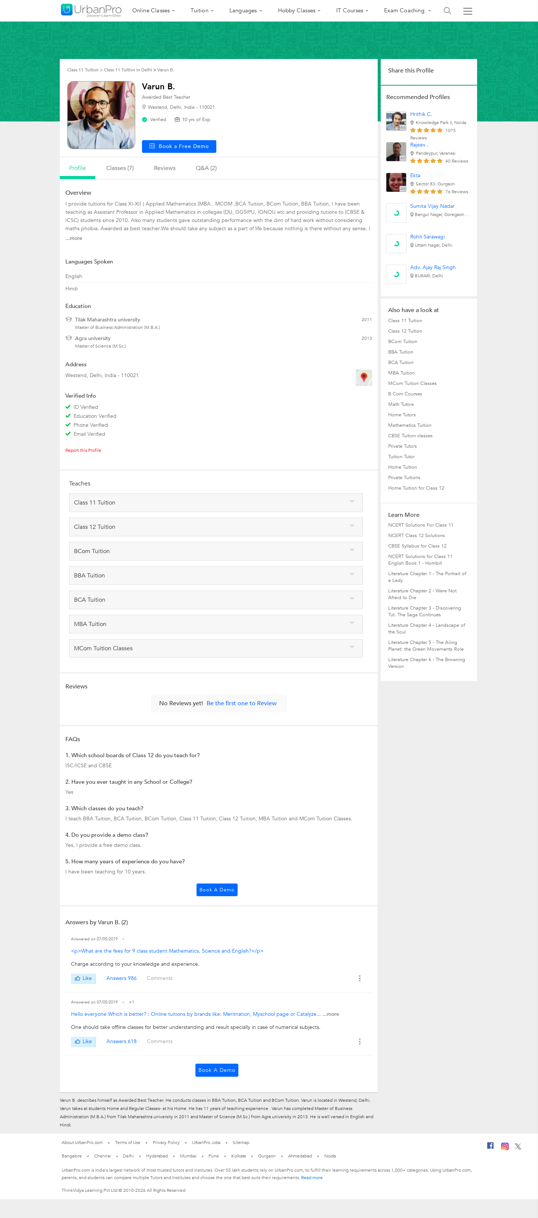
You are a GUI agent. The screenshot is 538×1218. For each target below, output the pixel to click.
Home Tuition (402, 467)
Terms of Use (127, 1142)
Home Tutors (402, 414)
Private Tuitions (404, 477)
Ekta (415, 175)
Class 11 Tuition (405, 320)
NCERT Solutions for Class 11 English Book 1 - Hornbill (420, 560)
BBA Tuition (400, 352)
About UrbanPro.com (82, 1142)
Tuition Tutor (401, 456)
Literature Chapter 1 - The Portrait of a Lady (427, 577)
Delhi (128, 1156)
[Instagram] (505, 1149)
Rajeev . (419, 144)
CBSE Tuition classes (410, 435)
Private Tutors (402, 446)
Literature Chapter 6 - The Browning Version (426, 663)
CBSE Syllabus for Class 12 (417, 546)
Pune (213, 1156)
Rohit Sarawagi (427, 236)
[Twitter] (518, 1148)
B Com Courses (405, 394)
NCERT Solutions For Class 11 (421, 525)
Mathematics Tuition (410, 425)
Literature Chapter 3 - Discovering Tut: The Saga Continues (424, 611)
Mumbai (188, 1156)
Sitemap (241, 1142)
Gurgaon (266, 1156)
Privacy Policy (166, 1142)
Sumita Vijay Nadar (432, 206)
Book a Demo (217, 889)
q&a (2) (206, 168)
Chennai (102, 1156)
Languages (243, 10)
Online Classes (151, 10)
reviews (165, 168)
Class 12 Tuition (405, 331)
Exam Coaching (405, 10)
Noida (330, 1156)
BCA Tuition (401, 362)
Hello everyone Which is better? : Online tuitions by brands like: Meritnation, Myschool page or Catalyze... (196, 1014)
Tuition (199, 10)
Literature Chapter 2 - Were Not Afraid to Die (422, 594)
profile (77, 168)
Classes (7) (120, 168)
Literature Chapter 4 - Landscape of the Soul (426, 628)
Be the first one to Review (241, 703)
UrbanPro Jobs (206, 1142)
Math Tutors (401, 404)
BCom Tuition (402, 341)
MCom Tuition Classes (412, 383)
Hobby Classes (297, 10)
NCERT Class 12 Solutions (416, 535)
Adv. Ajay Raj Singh (433, 267)
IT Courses (349, 10)
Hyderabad (157, 1156)
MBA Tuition (401, 373)
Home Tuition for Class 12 (416, 488)
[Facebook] (490, 1148)
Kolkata (238, 1156)
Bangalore (72, 1156)
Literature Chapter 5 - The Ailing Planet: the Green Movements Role (426, 646)
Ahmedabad (300, 1156)
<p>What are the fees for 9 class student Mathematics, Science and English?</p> (167, 951)
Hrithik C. (421, 114)
